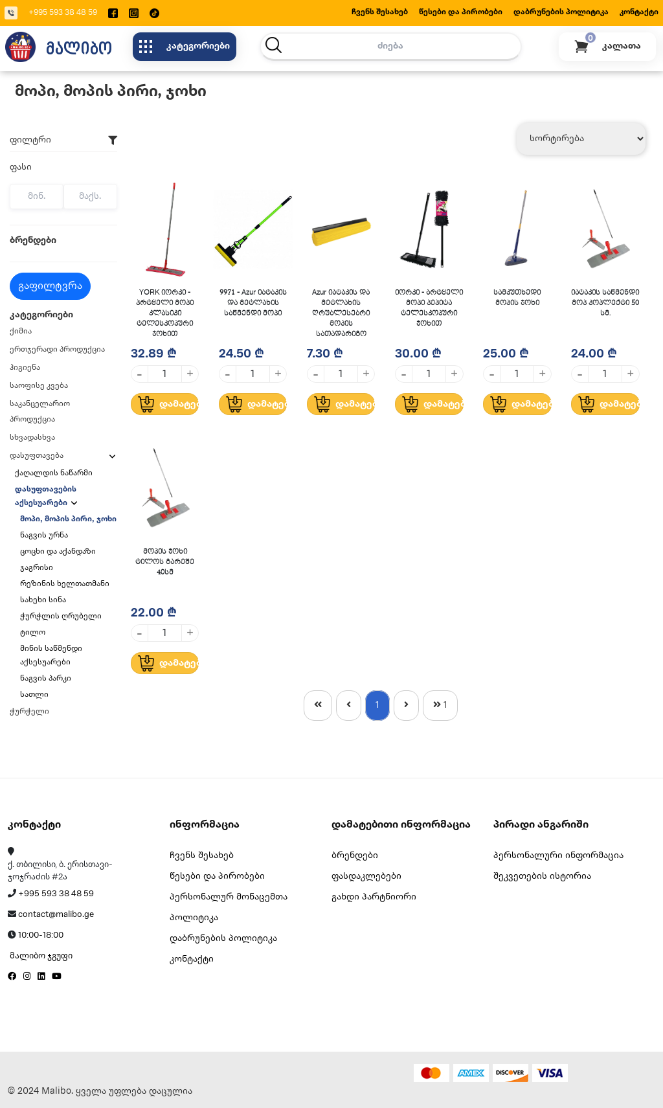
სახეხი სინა (43, 600)
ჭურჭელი (29, 711)
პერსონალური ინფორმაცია (558, 856)
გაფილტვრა (50, 286)
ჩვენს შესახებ (380, 12)
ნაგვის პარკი (45, 678)
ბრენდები (355, 856)
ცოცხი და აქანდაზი (58, 551)
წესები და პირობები (460, 12)
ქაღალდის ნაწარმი (55, 473)
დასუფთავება (36, 455)
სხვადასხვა (32, 437)
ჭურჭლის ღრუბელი (61, 616)
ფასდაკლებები (366, 876)
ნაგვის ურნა (44, 535)
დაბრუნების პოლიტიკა (561, 12)
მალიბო (79, 48)
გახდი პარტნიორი (374, 897)
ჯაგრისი (36, 567)
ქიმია (21, 331)
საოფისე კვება (39, 385)
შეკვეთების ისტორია (542, 876)
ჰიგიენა (25, 367)
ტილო (32, 632)
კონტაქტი (639, 12)
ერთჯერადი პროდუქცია (57, 349)
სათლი (34, 694)
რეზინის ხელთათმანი (64, 584)
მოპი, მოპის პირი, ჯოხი (68, 519)
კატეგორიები (184, 46)
